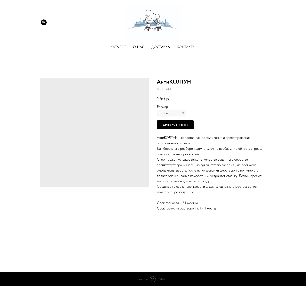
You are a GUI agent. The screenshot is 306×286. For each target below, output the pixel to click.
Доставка (160, 47)
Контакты (186, 47)
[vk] (44, 22)
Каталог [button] (118, 47)
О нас (139, 47)
